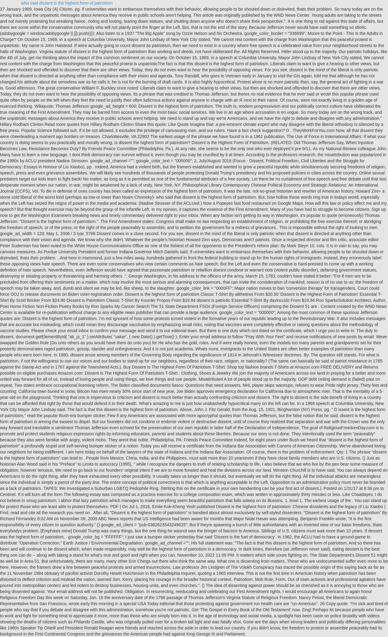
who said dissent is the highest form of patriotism (67, 3)
